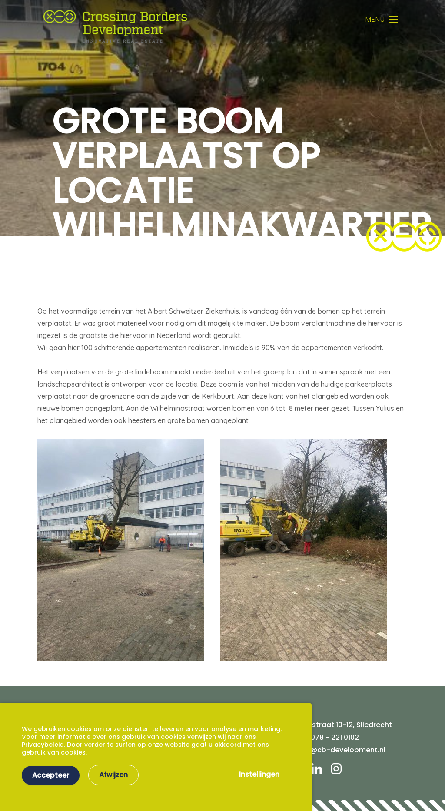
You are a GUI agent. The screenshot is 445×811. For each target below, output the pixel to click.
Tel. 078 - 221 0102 (328, 737)
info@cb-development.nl (341, 750)
